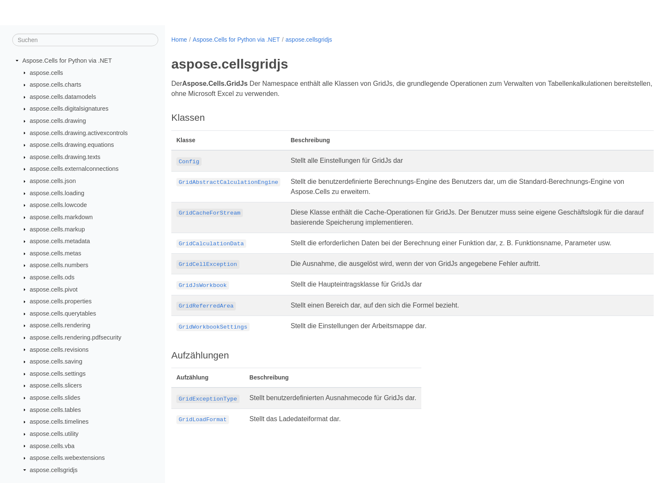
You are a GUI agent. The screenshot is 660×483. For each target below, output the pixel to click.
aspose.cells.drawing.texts (65, 157)
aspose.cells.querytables (63, 313)
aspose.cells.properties (61, 301)
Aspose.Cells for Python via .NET (67, 60)
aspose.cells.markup (57, 229)
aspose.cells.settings (58, 373)
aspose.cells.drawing (58, 120)
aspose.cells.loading (57, 193)
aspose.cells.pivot (54, 289)
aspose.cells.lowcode (58, 205)
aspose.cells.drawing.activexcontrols (79, 132)
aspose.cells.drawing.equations (72, 144)
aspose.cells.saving (56, 361)
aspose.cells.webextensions (67, 457)
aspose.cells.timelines (59, 421)
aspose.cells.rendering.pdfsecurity (76, 337)
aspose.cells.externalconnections (74, 168)
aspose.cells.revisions (59, 349)
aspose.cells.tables (55, 409)
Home (179, 39)
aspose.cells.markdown (61, 217)
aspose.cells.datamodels (63, 96)
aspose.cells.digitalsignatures (69, 108)
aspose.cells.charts (55, 84)
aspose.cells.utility (54, 433)
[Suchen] (85, 40)
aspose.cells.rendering (60, 325)
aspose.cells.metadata (60, 241)
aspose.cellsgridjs (54, 470)
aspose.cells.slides (55, 397)
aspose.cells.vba (52, 445)
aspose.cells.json (53, 181)
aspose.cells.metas (55, 253)
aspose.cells (46, 72)
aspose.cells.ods (52, 277)
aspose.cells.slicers (56, 385)
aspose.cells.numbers (59, 265)
